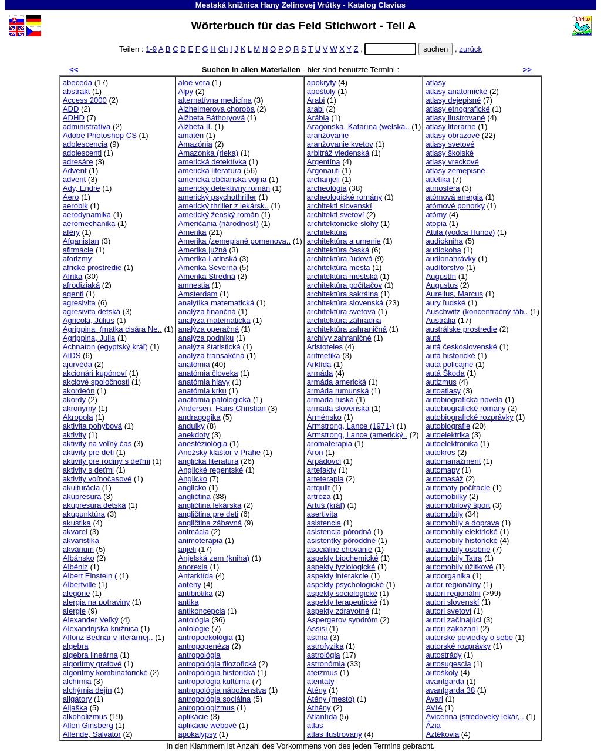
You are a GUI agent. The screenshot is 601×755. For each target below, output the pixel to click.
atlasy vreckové (452, 161)
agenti (73, 293)
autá (433, 337)
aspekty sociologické (342, 593)
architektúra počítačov (344, 285)
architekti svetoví (335, 214)
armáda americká (336, 382)
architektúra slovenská (345, 302)
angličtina (194, 496)
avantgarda (445, 681)
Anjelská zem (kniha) (214, 558)
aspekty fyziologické (341, 566)
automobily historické (461, 540)
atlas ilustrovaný (334, 734)
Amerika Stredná (207, 276)
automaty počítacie (458, 487)
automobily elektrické (461, 531)
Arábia (318, 117)
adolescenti (82, 153)
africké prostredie (92, 267)
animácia (193, 531)
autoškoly (442, 672)
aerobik (75, 205)
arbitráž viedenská (338, 153)
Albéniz (75, 566)
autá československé (461, 346)
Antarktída (196, 575)
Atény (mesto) (331, 699)
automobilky (446, 496)
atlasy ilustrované (455, 117)
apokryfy (321, 82)
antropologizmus (206, 707)
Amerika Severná (208, 267)
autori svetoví (448, 610)
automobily (444, 514)
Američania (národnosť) (218, 223)
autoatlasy (443, 390)
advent (74, 179)
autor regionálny (453, 584)
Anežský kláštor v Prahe (219, 452)
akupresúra (82, 496)
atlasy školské (450, 153)
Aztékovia (442, 734)
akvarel (75, 531)
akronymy (79, 408)
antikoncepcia (201, 610)
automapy (443, 470)
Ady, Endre (81, 188)
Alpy (186, 91)
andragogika (199, 417)
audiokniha (444, 241)
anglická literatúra (208, 461)
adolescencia (85, 144)
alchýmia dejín (87, 690)
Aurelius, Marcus (454, 293)
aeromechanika (89, 223)
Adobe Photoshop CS (100, 135)
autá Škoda (445, 373)
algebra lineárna (90, 654)
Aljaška (75, 707)
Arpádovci (324, 461)
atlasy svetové (450, 144)
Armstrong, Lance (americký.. (357, 434)
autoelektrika (447, 434)
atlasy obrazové (453, 135)
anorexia (193, 566)
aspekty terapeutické (342, 602)
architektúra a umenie (344, 241)
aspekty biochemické (343, 558)
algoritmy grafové (92, 663)
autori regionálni (453, 593)
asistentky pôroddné (341, 540)
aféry (71, 232)
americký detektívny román (224, 188)
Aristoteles (325, 346)
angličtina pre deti (208, 514)
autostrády (443, 654)
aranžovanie (328, 135)
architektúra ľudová (340, 258)
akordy (74, 399)
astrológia (323, 654)
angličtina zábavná (210, 522)
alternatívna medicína (215, 100)
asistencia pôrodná (339, 531)
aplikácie (193, 716)
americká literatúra (210, 170)
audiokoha (443, 249)
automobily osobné (458, 549)
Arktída (319, 364)
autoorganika (448, 575)
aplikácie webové (207, 725)
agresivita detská (91, 311)
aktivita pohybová (92, 426)
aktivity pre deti (88, 452)
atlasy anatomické (456, 91)
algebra (76, 646)
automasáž (444, 478)
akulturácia (81, 487)
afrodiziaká (81, 285)
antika (188, 602)
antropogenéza (203, 646)
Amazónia (195, 144)
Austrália (440, 320)
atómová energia (454, 197)
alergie (74, 610)
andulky (191, 426)
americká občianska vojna (222, 179)
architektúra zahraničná (347, 329)
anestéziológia (203, 443)
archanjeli (323, 179)
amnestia (194, 285)
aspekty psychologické (345, 584)
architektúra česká (338, 249)
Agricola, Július (88, 320)
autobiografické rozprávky (469, 417)
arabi (315, 109)
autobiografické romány (465, 408)
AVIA (434, 707)
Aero (71, 197)
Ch (223, 49)
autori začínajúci (453, 619)
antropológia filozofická (217, 663)
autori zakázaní (452, 628)
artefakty (321, 470)
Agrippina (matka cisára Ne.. (112, 329)
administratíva (87, 126)
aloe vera (194, 82)
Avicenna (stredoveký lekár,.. (475, 716)
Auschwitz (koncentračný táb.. (477, 311)
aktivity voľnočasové (97, 478)
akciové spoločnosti (96, 382)
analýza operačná (208, 329)
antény (189, 584)
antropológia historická (216, 672)
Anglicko (193, 478)
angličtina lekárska (210, 505)
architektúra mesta (338, 267)
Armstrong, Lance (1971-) (350, 426)
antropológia (199, 654)
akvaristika (81, 540)
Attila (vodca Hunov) (460, 232)
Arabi (316, 100)
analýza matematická (214, 320)
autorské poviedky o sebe (469, 637)
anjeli (187, 549)
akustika (77, 522)
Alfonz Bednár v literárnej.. (108, 637)
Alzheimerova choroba (216, 109)
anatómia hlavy (204, 382)
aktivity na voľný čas (97, 443)
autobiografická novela (464, 399)
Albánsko (78, 558)
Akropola (78, 417)
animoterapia (200, 540)
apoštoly (321, 91)
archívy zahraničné (339, 337)
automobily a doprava (462, 522)
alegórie (76, 593)
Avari (434, 699)
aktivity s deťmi (88, 470)
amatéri (191, 135)
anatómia (194, 364)
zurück (470, 49)
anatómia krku (202, 390)
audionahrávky (450, 258)
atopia (436, 223)
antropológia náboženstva (222, 690)
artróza (319, 496)
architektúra (327, 232)
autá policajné (449, 364)
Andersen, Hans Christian (222, 408)
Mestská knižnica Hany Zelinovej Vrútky (268, 5)
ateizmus (322, 672)
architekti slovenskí (339, 205)
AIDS (72, 355)
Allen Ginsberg (88, 725)
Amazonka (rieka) (208, 153)
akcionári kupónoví (95, 373)
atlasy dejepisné (453, 100)
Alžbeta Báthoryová (211, 117)
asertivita (322, 514)
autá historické (450, 355)
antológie (194, 628)
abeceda (77, 82)
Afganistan (81, 241)
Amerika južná (202, 249)
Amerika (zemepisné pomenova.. (234, 241)
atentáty (321, 681)
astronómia (326, 663)
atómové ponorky (455, 205)
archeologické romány (344, 197)
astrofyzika (325, 646)
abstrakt (76, 91)
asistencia (324, 522)
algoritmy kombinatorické (105, 672)
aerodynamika (87, 214)
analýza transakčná (211, 355)
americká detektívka (212, 161)
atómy (436, 214)
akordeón (79, 390)
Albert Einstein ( (90, 575)
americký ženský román (218, 214)
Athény (319, 707)
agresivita (79, 302)
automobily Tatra (454, 558)
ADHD (74, 117)
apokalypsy (197, 734)
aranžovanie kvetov (340, 144)
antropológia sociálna (214, 699)
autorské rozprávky (458, 646)
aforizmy (77, 258)
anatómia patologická (214, 399)
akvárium (78, 549)
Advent (75, 170)
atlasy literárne (450, 126)
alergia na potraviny (96, 602)
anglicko (192, 487)
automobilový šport (458, 505)
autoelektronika (452, 443)
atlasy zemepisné (455, 170)
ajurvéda (77, 364)
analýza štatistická (209, 346)
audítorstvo (445, 267)
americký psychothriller (217, 197)
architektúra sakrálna (343, 293)
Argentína (323, 161)
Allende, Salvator (92, 734)
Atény (317, 690)
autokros (440, 452)
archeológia (327, 188)
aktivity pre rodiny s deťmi (106, 461)
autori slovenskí (452, 602)
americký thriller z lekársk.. (223, 205)
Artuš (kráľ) (326, 505)
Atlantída (322, 716)
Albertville (79, 584)
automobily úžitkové (459, 566)
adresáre (78, 161)
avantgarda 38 (450, 690)
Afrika (73, 276)
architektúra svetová (341, 311)
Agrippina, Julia (89, 337)
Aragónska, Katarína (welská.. (358, 126)
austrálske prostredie (461, 329)
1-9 (151, 49)
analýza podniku (206, 337)
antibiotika (195, 593)
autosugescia (448, 663)
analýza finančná (207, 311)
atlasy (435, 82)
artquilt (318, 487)
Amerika (192, 232)
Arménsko (324, 417)
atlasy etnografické (457, 109)
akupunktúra (84, 514)
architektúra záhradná (344, 320)
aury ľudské (445, 302)
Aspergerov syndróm (342, 619)
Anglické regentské (211, 470)
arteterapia (325, 478)
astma (317, 637)
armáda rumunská (338, 390)
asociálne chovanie (340, 549)
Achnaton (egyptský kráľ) (105, 346)
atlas (315, 725)
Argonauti (323, 170)
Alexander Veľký (91, 619)
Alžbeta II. (195, 126)
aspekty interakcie (338, 575)
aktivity (74, 434)
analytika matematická (216, 302)
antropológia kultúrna (214, 681)
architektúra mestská (342, 276)
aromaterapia (329, 443)
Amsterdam (198, 293)
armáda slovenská (338, 408)
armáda (320, 373)
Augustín (441, 276)
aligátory (77, 699)
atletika (438, 179)
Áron (315, 452)
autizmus (441, 382)
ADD (71, 109)
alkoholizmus (85, 716)
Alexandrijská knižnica (101, 628)
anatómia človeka (208, 373)
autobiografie (448, 426)
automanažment (453, 461)
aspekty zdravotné (338, 610)
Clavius (392, 5)
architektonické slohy (343, 223)
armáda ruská (330, 399)
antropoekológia (205, 637)
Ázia (433, 725)
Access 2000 (85, 100)
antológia (194, 619)
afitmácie (78, 249)
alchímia (77, 681)
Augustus (442, 285)
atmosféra (443, 188)
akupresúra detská (94, 505)
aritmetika (323, 355)
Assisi (317, 628)
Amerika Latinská (208, 258)
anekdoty (194, 434)
